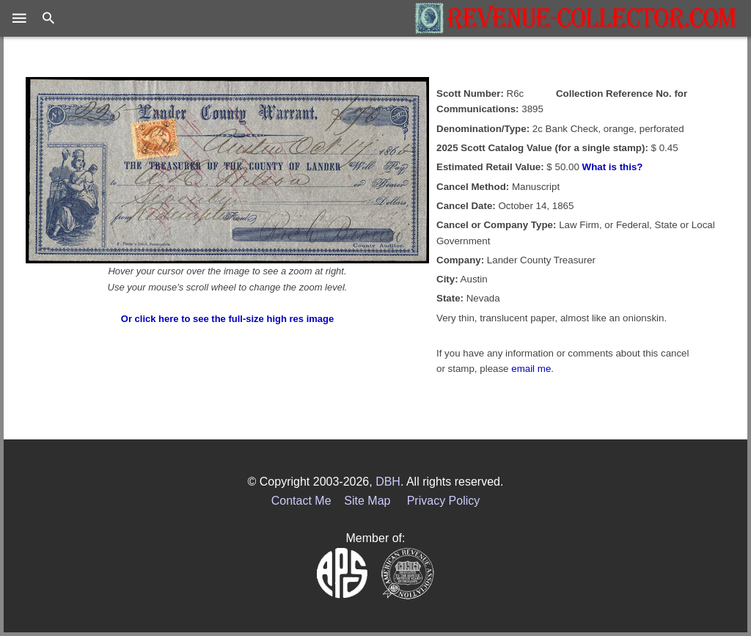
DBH (388, 481)
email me (531, 368)
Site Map (367, 500)
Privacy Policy (443, 500)
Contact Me (301, 500)
